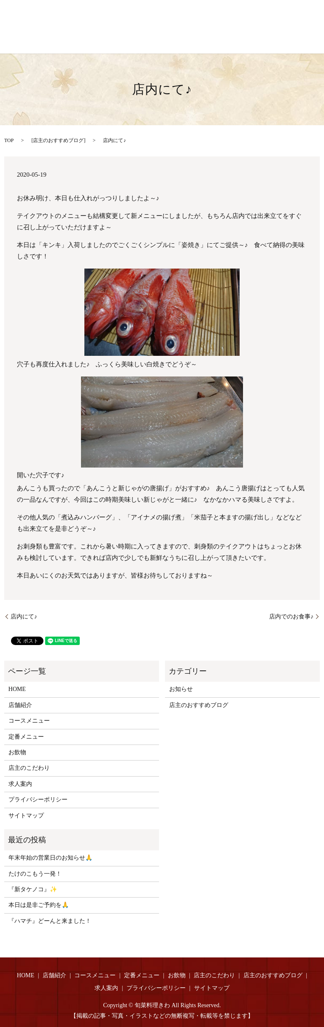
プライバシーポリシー (38, 799)
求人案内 (20, 784)
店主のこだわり (29, 768)
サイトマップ (26, 815)
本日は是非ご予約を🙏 (38, 905)
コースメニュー (29, 721)
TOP (9, 140)
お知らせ (181, 689)
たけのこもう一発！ (35, 874)
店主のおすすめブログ (58, 140)
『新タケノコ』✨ (32, 889)
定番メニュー (26, 737)
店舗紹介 (20, 705)
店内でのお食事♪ (291, 616)
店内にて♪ (24, 616)
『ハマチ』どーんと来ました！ (49, 921)
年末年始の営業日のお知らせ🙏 (50, 858)
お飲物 (17, 752)
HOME (17, 689)
